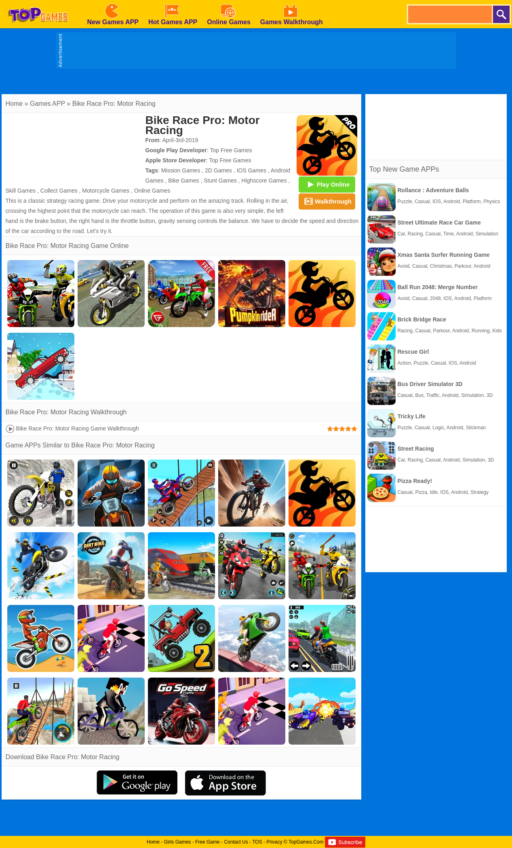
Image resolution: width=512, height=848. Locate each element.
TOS (257, 842)
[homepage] (38, 3)
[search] (449, 14)
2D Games (218, 170)
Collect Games (59, 190)
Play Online (327, 184)
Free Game (207, 842)
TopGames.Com (306, 842)
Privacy (274, 842)
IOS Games (251, 170)
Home (14, 103)
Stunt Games (220, 180)
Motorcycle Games (105, 190)
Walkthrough (327, 201)
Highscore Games (264, 180)
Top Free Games (231, 150)
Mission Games (180, 170)
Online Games (152, 190)
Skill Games (21, 190)
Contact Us (236, 842)
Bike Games (183, 180)
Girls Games (177, 842)
